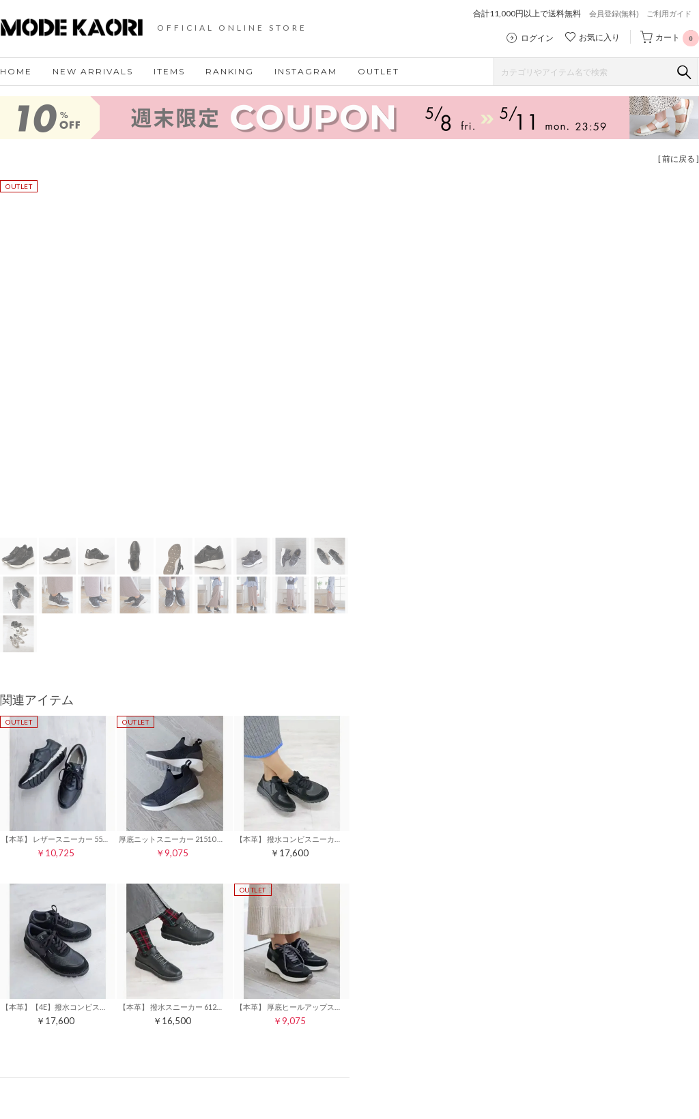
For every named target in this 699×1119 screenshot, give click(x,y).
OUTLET (378, 71)
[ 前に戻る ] (678, 159)
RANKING (229, 71)
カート (677, 37)
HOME (16, 71)
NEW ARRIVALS (93, 71)
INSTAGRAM (305, 71)
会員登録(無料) (614, 14)
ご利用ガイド (668, 14)
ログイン (537, 38)
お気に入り (599, 37)
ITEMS (169, 71)
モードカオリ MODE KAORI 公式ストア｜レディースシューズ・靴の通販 (82, 27)
